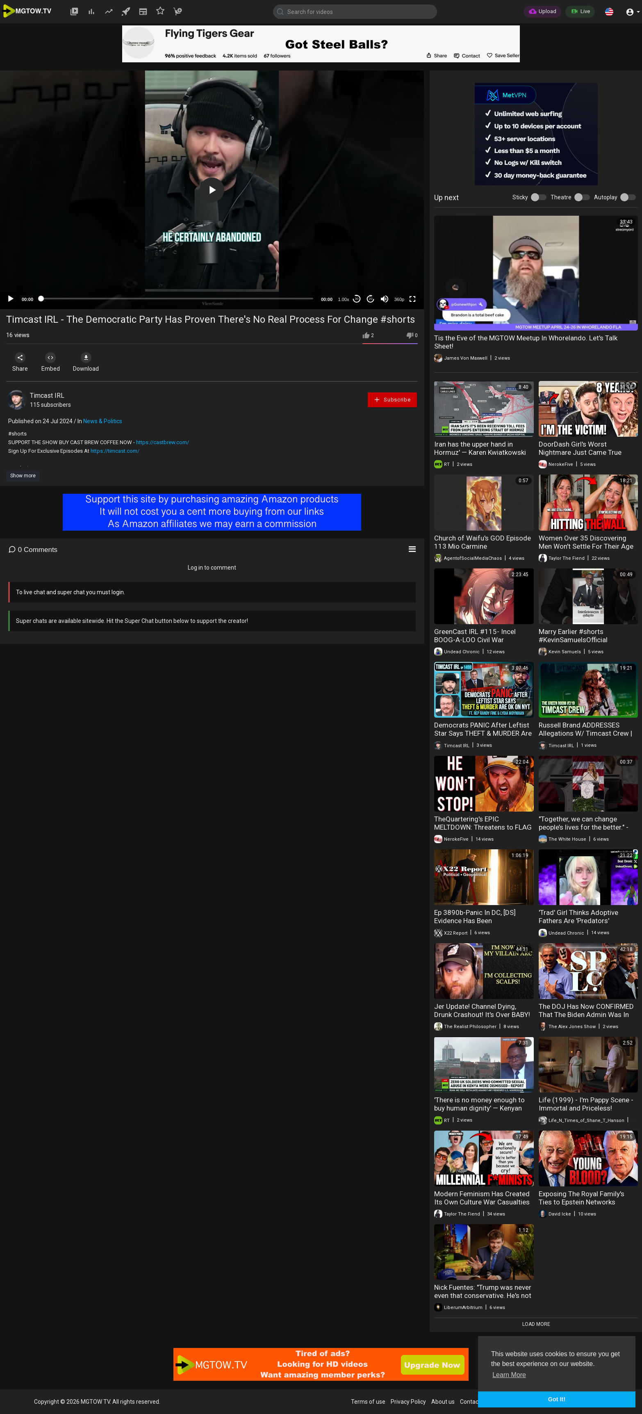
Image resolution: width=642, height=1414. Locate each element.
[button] (609, 11)
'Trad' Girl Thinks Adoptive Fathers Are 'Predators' (578, 916)
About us (443, 1401)
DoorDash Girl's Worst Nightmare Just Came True (580, 448)
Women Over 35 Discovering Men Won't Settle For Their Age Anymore (586, 546)
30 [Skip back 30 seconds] (357, 299)
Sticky (520, 197)
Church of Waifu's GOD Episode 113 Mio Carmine (482, 542)
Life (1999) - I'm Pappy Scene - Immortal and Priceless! (586, 1104)
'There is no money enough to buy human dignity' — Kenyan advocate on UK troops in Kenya (483, 1108)
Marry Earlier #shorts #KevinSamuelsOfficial (573, 635)
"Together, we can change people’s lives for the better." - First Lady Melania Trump (583, 827)
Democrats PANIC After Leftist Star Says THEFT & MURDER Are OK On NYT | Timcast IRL (483, 733)
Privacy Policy (408, 1401)
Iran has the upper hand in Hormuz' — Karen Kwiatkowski (480, 448)
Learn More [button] (509, 1374)
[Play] (11, 299)
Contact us (474, 1401)
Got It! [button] (556, 1399)
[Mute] (384, 299)
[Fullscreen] (412, 299)
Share (21, 362)
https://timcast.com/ (115, 451)
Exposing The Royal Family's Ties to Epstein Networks (581, 1198)
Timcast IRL (47, 395)
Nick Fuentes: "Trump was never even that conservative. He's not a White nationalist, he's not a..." (482, 1295)
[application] (212, 190)
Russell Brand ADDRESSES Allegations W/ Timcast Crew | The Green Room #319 (585, 733)
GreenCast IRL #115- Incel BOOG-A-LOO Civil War (475, 635)
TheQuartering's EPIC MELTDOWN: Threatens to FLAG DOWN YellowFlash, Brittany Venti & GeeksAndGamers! (483, 831)
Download (92, 362)
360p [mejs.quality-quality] (399, 299)
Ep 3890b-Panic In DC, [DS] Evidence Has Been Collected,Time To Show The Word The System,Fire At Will (478, 924)
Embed (54, 362)
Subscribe (391, 399)
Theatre (561, 197)
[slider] (177, 298)
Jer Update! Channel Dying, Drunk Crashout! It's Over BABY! (482, 1010)
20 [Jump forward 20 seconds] (371, 299)
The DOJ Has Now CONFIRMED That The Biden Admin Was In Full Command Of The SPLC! (586, 1014)
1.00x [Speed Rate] (343, 299)
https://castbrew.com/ (162, 442)
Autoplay (605, 197)
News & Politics (102, 421)
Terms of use (368, 1401)
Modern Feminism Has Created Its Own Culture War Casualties (482, 1198)
